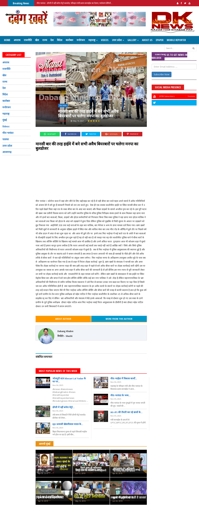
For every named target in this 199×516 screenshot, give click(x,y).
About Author (63, 318)
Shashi (62, 121)
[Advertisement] (91, 174)
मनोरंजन (81, 40)
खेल (37, 40)
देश (52, 40)
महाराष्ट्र (93, 40)
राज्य (44, 40)
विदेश (59, 40)
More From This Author (119, 318)
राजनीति (28, 40)
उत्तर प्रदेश (118, 40)
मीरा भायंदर (62, 105)
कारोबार (69, 40)
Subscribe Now (161, 74)
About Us (147, 40)
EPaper (159, 40)
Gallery (133, 40)
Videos (105, 40)
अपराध (17, 40)
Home (7, 40)
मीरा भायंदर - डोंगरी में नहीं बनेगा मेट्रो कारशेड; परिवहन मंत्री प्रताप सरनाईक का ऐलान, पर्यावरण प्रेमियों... (74, 3)
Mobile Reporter (176, 40)
